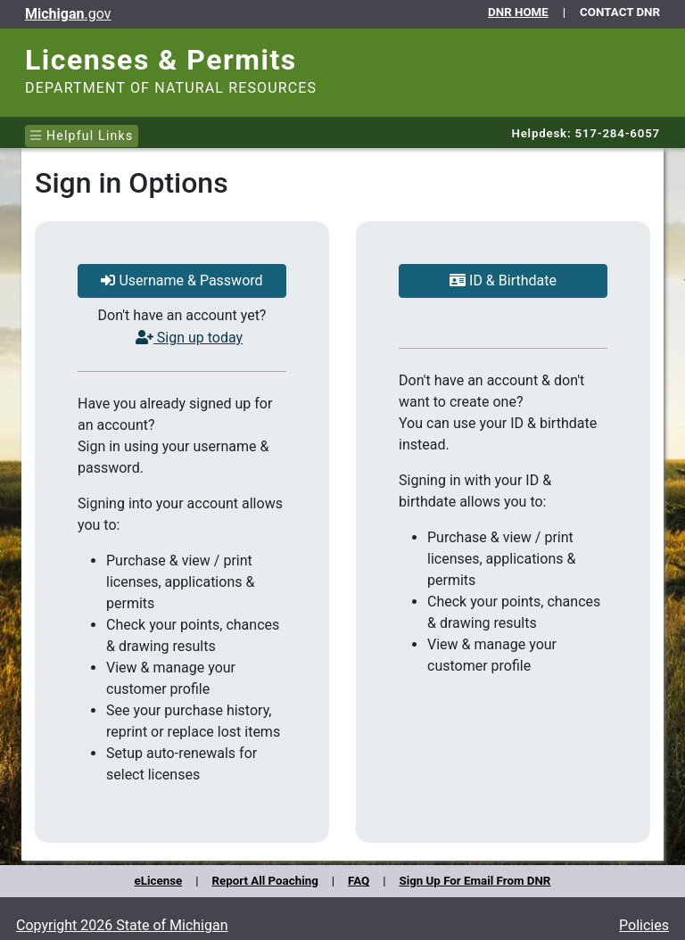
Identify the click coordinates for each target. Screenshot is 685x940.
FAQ (358, 880)
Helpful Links (81, 135)
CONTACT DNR (620, 12)
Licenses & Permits (161, 60)
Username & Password (181, 280)
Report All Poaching (264, 880)
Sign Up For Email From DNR (474, 880)
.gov (68, 13)
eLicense (159, 880)
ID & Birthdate (503, 280)
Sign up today (189, 337)
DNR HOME (518, 12)
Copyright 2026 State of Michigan (122, 925)
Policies (644, 925)
